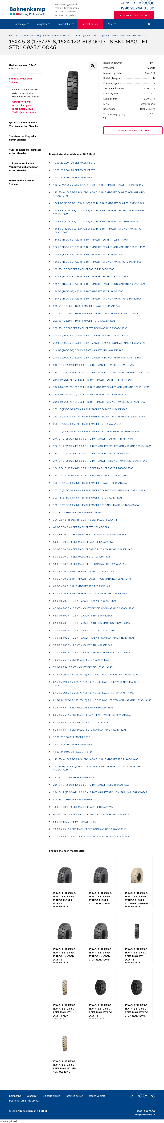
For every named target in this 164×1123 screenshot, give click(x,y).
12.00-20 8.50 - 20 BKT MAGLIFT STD (74, 177)
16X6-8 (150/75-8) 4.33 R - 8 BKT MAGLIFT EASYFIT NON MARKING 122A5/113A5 (99, 247)
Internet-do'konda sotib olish (133, 130)
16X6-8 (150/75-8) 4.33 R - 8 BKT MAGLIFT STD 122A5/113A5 (88, 254)
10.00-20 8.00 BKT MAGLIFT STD (71, 737)
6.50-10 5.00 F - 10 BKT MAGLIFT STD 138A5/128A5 (82, 615)
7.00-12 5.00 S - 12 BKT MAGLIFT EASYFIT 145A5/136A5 (85, 630)
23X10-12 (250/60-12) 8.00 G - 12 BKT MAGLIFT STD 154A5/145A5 (91, 784)
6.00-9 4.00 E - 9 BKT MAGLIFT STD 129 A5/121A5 (81, 586)
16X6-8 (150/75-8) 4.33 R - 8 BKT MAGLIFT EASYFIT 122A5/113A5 (90, 239)
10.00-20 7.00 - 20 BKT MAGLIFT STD (74, 162)
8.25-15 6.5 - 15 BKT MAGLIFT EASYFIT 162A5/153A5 (83, 707)
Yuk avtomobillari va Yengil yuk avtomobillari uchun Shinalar (23, 167)
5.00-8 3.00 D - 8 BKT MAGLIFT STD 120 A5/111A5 (81, 556)
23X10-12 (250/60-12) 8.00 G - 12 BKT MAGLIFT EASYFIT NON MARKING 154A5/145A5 (102, 372)
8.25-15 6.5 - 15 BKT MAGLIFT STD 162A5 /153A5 (81, 722)
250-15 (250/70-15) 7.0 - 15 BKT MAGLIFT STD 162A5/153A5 (87, 423)
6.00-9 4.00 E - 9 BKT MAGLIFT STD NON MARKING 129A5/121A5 (90, 593)
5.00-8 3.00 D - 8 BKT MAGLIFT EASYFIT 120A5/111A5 (83, 541)
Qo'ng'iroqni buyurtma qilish (134, 15)
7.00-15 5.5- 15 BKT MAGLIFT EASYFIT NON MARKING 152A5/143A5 (91, 836)
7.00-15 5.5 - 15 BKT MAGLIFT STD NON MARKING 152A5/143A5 (89, 829)
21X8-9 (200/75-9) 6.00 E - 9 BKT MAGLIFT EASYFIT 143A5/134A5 (90, 335)
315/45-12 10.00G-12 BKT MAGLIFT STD (76, 799)
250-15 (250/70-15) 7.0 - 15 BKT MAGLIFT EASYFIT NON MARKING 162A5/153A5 (99, 416)
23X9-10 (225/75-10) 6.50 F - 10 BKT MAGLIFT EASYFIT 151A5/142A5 (92, 379)
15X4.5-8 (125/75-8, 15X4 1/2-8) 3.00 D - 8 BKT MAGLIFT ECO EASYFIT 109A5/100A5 (100, 1012)
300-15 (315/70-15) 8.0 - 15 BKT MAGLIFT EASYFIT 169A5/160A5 (90, 482)
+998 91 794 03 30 (137, 8)
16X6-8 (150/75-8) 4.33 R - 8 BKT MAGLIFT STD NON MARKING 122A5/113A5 (97, 261)
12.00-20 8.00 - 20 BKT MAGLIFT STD (74, 744)
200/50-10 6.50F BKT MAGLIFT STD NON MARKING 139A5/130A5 (90, 328)
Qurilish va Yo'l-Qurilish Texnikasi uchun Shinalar (23, 124)
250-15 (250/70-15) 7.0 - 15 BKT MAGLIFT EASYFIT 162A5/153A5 (90, 409)
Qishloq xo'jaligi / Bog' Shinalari (22, 66)
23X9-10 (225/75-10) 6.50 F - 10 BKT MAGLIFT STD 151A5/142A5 (90, 394)
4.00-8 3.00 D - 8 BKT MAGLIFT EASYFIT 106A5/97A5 (83, 806)
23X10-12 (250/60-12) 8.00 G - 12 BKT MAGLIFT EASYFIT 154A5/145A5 (93, 364)
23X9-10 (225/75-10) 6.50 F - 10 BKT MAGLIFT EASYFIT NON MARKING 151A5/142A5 (101, 387)
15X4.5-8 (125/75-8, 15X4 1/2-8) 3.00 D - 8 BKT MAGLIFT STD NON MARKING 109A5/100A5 (64, 1068)
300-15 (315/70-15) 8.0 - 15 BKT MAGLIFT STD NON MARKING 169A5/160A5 (96, 505)
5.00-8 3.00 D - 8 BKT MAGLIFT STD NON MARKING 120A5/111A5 (90, 564)
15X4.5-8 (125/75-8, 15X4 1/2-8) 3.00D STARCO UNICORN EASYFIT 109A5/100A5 (64, 956)
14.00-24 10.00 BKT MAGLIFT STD (72, 751)
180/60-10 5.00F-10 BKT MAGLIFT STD (75, 777)
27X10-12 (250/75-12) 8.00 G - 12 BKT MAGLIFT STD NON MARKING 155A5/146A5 (100, 460)
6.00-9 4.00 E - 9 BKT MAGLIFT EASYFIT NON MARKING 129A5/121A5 (92, 578)
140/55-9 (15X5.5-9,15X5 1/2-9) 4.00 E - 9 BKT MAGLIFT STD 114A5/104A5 (95, 759)
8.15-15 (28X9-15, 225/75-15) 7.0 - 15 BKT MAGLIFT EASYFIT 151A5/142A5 (95, 674)
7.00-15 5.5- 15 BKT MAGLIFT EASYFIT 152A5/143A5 (83, 667)
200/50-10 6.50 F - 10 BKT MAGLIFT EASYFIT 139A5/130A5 (86, 306)
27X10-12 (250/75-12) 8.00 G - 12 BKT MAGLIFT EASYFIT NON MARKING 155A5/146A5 (102, 446)
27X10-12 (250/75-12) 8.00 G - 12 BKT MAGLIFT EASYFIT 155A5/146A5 (93, 438)
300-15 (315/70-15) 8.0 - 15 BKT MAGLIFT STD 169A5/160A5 (87, 497)
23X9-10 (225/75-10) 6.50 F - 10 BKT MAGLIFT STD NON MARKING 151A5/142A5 (99, 401)
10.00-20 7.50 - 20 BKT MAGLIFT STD (74, 170)
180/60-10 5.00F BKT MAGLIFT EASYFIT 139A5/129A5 (83, 269)
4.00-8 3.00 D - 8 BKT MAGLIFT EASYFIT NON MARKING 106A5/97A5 (92, 814)
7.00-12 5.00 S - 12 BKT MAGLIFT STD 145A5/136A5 (82, 645)
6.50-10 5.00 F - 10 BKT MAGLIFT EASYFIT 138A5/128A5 (85, 600)
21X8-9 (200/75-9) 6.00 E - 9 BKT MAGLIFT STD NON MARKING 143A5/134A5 (97, 357)
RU (127, 2)
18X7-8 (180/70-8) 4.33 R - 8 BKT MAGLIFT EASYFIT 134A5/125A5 (90, 276)
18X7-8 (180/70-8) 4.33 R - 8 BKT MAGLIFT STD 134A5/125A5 (88, 291)
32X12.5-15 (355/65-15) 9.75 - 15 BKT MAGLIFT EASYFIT (85, 519)
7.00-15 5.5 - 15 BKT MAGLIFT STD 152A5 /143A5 (81, 659)
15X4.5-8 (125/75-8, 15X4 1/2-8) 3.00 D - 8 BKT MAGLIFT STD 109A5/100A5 (96, 221)
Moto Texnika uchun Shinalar (21, 182)
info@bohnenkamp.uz (145, 1115)
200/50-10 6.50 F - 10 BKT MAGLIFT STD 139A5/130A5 (84, 320)
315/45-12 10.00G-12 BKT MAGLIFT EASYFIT (78, 512)
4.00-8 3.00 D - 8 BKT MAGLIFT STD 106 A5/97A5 (81, 527)
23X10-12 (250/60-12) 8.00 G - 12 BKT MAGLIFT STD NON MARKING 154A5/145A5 (100, 792)
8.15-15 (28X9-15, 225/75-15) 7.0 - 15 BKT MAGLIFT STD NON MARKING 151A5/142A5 (102, 700)
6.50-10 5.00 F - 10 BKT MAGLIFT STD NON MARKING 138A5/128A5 (91, 622)
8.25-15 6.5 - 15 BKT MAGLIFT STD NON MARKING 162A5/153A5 (89, 729)
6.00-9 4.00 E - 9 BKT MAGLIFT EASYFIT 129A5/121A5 (83, 571)
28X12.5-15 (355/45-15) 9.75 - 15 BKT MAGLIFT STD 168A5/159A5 (91, 475)
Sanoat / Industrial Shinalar (20, 80)
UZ (122, 2)
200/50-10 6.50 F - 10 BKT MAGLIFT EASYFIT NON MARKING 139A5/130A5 (95, 313)
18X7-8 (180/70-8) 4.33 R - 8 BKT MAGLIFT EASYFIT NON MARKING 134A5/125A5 (99, 283)
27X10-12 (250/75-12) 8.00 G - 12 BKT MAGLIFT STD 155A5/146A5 (91, 453)
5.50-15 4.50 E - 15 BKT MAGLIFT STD (74, 821)
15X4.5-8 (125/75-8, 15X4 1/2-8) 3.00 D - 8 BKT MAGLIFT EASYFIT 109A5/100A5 (98, 203)
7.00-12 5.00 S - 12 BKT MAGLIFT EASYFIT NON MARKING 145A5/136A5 (93, 637)
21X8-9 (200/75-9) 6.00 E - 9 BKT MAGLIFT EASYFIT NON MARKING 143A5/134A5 (99, 342)
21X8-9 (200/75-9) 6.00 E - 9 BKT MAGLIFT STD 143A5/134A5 (88, 350)
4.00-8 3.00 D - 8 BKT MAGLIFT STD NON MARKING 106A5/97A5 (89, 534)
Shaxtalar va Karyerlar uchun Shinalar (22, 137)
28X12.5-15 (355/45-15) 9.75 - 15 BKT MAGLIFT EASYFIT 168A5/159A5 (93, 468)
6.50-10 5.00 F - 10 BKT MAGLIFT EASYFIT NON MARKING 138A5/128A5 (93, 608)
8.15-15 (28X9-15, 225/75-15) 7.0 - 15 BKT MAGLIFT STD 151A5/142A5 (93, 692)
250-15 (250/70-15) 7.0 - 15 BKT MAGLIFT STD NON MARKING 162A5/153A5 (96, 431)
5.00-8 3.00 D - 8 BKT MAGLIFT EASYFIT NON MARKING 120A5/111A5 (92, 549)
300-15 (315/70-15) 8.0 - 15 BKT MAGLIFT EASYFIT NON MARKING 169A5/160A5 (99, 490)
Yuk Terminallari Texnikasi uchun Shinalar (25, 151)
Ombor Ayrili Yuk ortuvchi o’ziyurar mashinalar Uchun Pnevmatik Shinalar (25, 93)
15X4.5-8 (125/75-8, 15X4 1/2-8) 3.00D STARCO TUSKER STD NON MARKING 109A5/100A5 (136, 900)
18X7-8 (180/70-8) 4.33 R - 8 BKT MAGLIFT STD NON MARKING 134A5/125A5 (97, 298)
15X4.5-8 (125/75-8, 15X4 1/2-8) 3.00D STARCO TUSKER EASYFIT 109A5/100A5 (64, 900)
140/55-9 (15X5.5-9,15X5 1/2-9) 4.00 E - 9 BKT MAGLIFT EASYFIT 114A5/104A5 (98, 184)
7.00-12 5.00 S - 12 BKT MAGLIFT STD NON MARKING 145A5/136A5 (91, 652)
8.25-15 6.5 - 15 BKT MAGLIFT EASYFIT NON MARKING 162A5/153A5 (92, 714)
